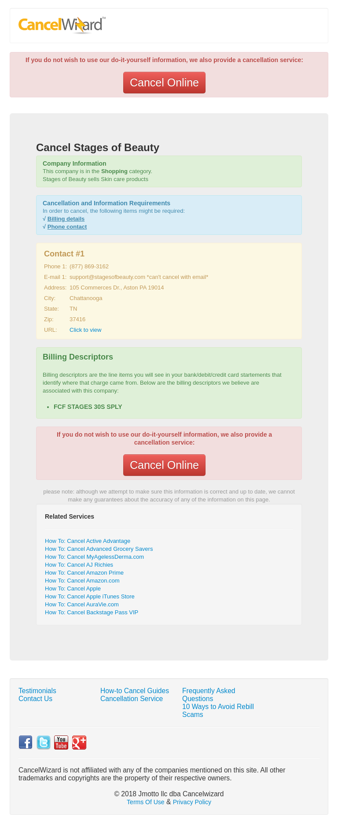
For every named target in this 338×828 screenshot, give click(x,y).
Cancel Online (164, 82)
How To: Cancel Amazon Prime (84, 572)
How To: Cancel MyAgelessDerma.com (94, 556)
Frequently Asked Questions (208, 694)
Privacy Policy (192, 802)
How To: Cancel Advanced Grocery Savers (99, 549)
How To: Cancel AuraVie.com (82, 604)
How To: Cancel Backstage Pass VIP (91, 612)
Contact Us (35, 698)
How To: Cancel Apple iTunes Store (90, 596)
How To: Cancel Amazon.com (82, 580)
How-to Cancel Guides (134, 690)
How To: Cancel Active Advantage (87, 541)
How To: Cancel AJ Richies (79, 564)
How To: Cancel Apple (73, 588)
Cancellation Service (131, 698)
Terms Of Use (146, 802)
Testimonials (37, 690)
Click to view (85, 330)
